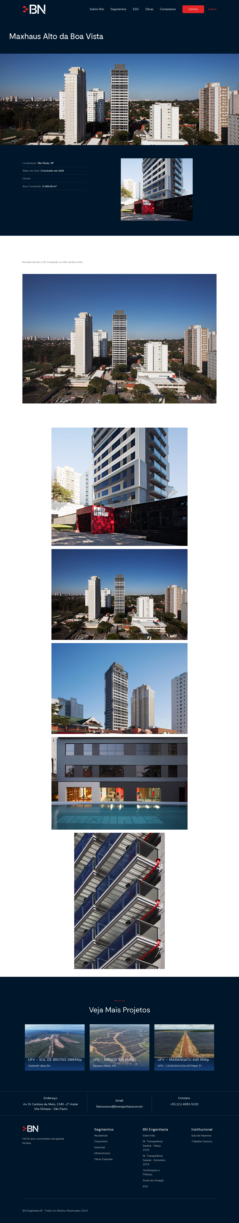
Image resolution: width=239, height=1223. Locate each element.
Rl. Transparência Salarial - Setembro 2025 (154, 1160)
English (212, 9)
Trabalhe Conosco (201, 1141)
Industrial (99, 1147)
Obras (149, 9)
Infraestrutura (102, 1153)
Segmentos (118, 9)
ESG (136, 9)
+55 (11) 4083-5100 (184, 1104)
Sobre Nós (97, 9)
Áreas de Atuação (153, 1180)
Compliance (168, 9)
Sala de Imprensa (201, 1135)
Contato (193, 9)
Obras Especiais (103, 1159)
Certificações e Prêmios (151, 1172)
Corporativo (101, 1141)
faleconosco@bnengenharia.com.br (119, 1107)
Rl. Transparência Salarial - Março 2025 (153, 1146)
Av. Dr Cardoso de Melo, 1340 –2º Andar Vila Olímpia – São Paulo (50, 1106)
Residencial (101, 1135)
